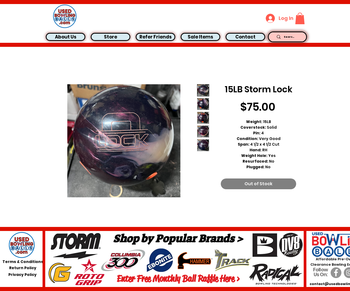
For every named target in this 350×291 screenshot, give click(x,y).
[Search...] (289, 36)
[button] (300, 18)
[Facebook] (336, 272)
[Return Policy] (22, 268)
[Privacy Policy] (22, 275)
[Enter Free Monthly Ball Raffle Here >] (178, 278)
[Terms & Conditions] (22, 262)
